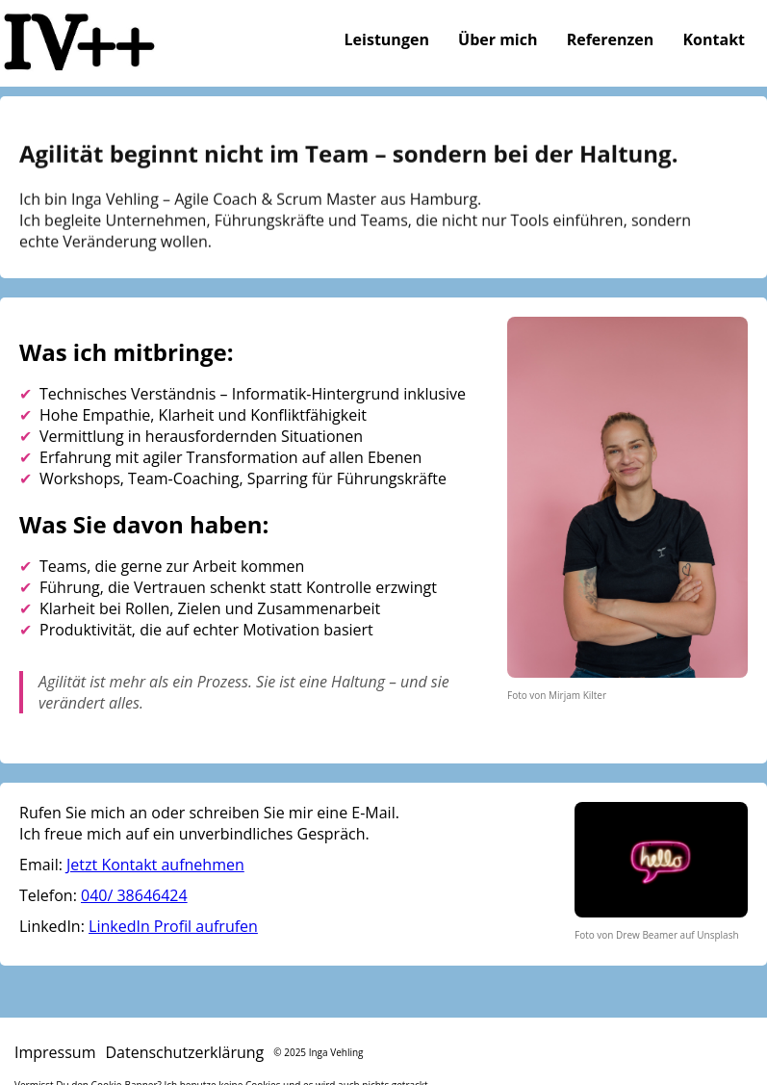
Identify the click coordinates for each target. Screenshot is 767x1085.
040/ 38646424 (134, 895)
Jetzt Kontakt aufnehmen (155, 864)
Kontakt (713, 39)
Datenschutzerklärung (184, 1052)
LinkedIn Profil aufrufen (173, 926)
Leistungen (387, 39)
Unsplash (717, 935)
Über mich (497, 39)
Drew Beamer (647, 935)
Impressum (54, 1052)
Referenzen (610, 39)
